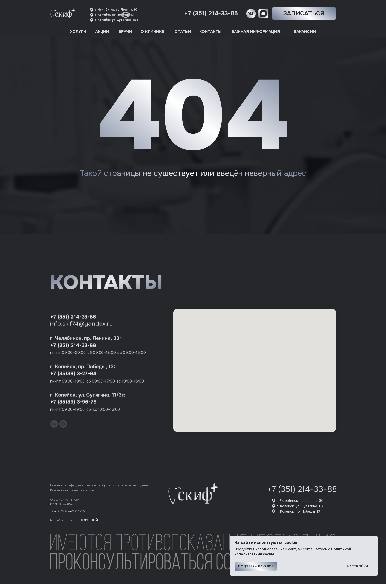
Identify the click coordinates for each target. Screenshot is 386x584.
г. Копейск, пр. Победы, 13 (298, 511)
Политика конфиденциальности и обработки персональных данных (100, 485)
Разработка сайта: (74, 520)
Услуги (78, 31)
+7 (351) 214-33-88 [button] (211, 13)
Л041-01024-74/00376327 (67, 511)
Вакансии (305, 31)
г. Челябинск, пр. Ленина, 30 (300, 500)
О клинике (152, 31)
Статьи (183, 31)
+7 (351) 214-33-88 (302, 489)
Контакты (210, 31)
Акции (102, 31)
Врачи (125, 31)
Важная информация (255, 31)
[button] (304, 13)
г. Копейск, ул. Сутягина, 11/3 (301, 506)
